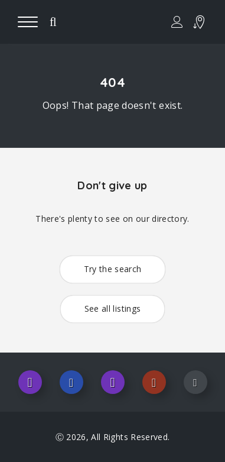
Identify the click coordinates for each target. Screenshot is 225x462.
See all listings (112, 308)
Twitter (113, 382)
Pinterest (154, 382)
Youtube (195, 382)
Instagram (30, 382)
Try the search (113, 268)
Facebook (71, 382)
